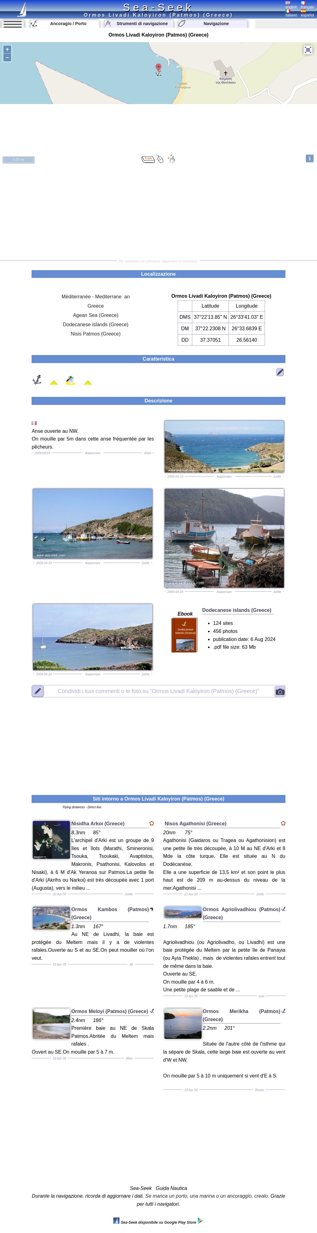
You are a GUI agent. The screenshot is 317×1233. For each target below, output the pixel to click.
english (291, 5)
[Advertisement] (158, 212)
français (307, 5)
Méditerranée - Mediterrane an (96, 296)
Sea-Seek (158, 7)
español (307, 13)
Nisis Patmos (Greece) (96, 333)
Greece (96, 306)
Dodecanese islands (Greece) (95, 324)
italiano (291, 13)
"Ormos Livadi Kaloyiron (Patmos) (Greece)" (158, 691)
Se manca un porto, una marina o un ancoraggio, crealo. (207, 1196)
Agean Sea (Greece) (96, 315)
